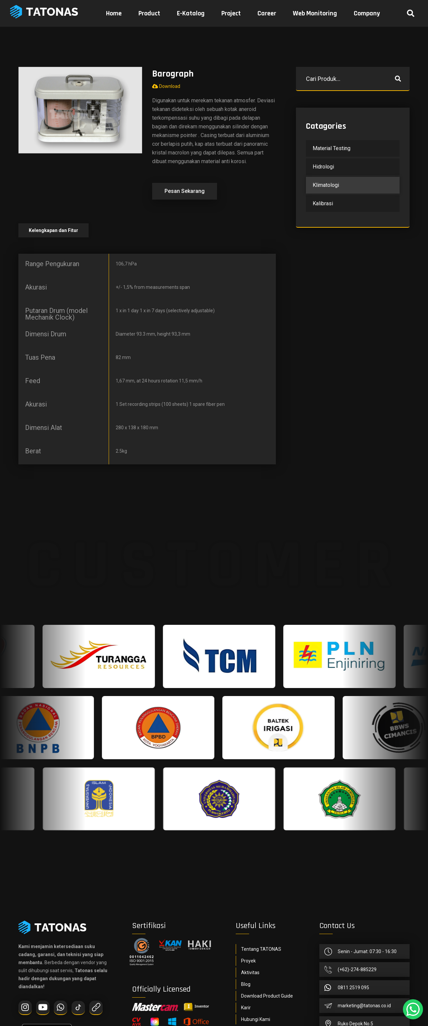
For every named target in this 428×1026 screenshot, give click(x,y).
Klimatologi (326, 185)
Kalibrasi (323, 203)
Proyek (248, 960)
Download (166, 86)
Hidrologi (323, 166)
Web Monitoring (315, 13)
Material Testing (331, 148)
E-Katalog (191, 13)
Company (367, 13)
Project (231, 13)
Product (149, 13)
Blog (245, 984)
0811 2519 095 (353, 987)
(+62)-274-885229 (357, 969)
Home (114, 13)
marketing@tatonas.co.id (364, 1005)
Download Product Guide (267, 996)
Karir (246, 1007)
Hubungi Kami (255, 1019)
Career (266, 13)
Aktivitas (250, 972)
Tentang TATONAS (261, 949)
